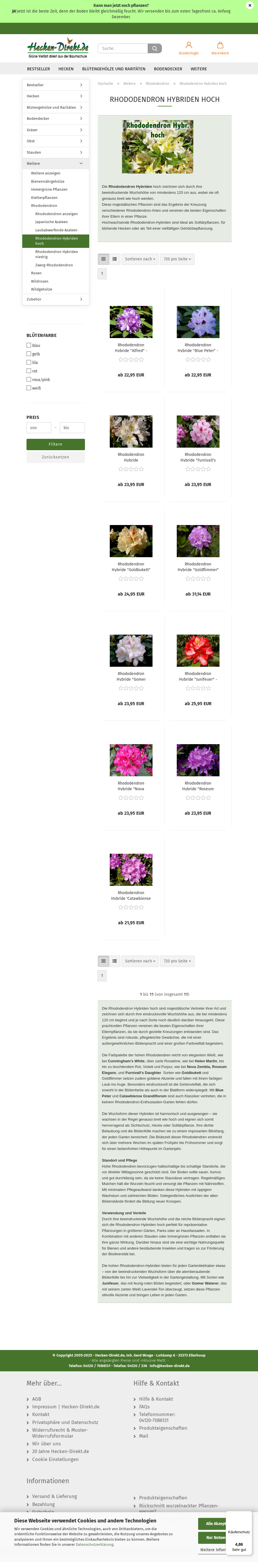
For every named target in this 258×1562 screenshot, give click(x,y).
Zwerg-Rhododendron (54, 272)
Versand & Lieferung (54, 1504)
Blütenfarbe (42, 342)
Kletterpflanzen (44, 205)
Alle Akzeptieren (221, 1523)
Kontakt (40, 1422)
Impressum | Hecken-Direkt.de (65, 1414)
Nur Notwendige (220, 1537)
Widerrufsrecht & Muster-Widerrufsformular (60, 1440)
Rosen (36, 281)
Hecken (66, 68)
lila (32, 370)
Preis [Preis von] (33, 425)
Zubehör (34, 307)
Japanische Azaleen (51, 229)
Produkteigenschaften (163, 1436)
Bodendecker (168, 68)
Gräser (32, 137)
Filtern (55, 452)
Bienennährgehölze (47, 189)
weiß (34, 395)
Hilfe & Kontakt (156, 1406)
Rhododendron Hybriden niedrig (56, 262)
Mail (143, 1443)
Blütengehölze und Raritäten (113, 68)
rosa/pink (38, 387)
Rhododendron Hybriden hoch (56, 248)
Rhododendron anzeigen (56, 221)
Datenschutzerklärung (94, 1544)
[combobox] (140, 266)
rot (32, 378)
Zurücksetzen (55, 464)
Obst (31, 149)
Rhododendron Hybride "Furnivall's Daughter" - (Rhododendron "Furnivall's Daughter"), (198, 464)
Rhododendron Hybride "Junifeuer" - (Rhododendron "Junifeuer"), (198, 683)
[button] (189, 48)
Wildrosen (39, 289)
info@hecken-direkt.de (170, 1373)
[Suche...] (155, 48)
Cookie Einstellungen (55, 1467)
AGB (36, 1406)
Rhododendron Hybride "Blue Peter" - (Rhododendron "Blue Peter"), (198, 355)
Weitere (199, 68)
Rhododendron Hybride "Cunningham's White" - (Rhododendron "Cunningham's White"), (131, 464)
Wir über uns (46, 1451)
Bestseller (38, 68)
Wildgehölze (41, 297)
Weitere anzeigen (45, 181)
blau (33, 353)
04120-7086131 (153, 1428)
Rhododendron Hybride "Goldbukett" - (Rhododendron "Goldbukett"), (131, 574)
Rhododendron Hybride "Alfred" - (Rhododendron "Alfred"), (131, 355)
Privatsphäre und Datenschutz (65, 1430)
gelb (33, 361)
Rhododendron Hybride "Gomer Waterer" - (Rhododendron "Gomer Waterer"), (131, 683)
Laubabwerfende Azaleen (56, 237)
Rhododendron (44, 213)
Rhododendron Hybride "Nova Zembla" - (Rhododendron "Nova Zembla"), (131, 793)
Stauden (34, 160)
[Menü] (248, 1514)
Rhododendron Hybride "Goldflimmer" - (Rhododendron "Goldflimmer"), (198, 574)
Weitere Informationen (221, 1549)
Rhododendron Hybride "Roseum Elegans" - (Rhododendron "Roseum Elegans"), (198, 793)
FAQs (144, 1414)
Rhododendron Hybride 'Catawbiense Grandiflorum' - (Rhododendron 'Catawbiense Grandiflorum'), (131, 902)
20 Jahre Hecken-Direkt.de (60, 1459)
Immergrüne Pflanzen (49, 197)
